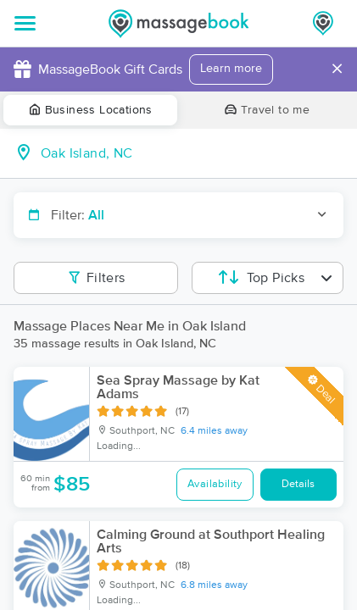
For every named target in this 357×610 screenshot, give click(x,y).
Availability (215, 484)
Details (298, 484)
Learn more (231, 69)
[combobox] (192, 153)
